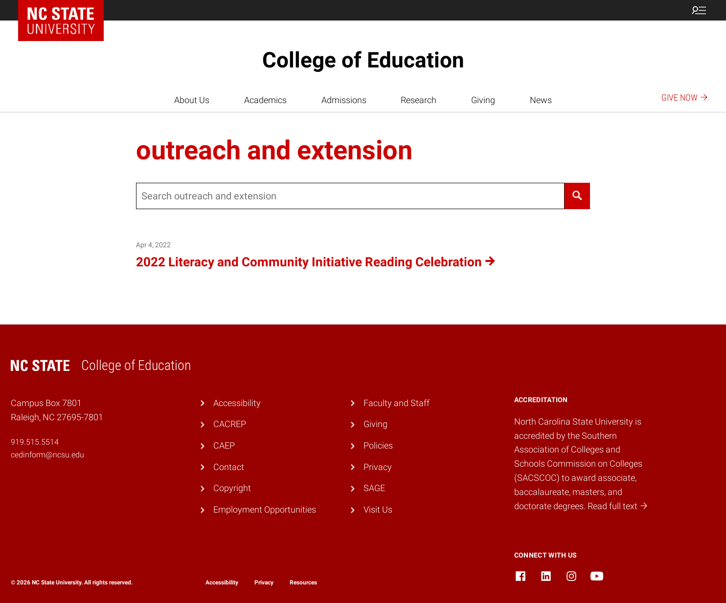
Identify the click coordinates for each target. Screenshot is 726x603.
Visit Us (377, 509)
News (541, 100)
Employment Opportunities (264, 509)
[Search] (577, 196)
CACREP (229, 424)
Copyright (232, 488)
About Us (191, 100)
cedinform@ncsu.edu (47, 454)
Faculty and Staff (396, 403)
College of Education (363, 60)
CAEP (224, 445)
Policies (378, 445)
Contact (228, 467)
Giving (483, 100)
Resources (303, 582)
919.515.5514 (35, 442)
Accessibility (237, 403)
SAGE (374, 488)
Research (418, 100)
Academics (265, 100)
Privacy (377, 467)
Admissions (343, 100)
